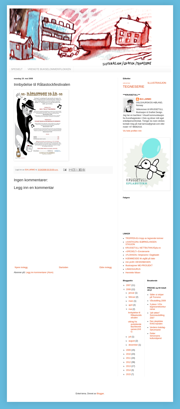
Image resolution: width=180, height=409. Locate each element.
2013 (128, 366)
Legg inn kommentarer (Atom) (39, 272)
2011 (128, 358)
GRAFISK (126, 83)
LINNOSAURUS (133, 269)
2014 (128, 370)
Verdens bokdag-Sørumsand (158, 328)
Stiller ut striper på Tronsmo (157, 295)
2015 (128, 374)
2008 (128, 289)
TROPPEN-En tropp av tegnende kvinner (144, 238)
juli (130, 337)
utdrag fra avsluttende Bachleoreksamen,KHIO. (134, 326)
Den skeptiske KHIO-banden (156, 322)
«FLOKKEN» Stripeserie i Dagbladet (142, 255)
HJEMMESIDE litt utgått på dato (140, 258)
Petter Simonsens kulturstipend (156, 336)
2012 (128, 362)
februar (132, 297)
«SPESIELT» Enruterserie (137, 251)
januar (132, 293)
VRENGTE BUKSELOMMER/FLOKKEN (49, 69)
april (131, 305)
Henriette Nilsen (132, 272)
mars (131, 301)
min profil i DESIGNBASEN (138, 262)
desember (133, 345)
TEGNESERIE (133, 86)
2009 (128, 350)
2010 (128, 354)
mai (131, 309)
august (132, 341)
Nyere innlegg (21, 267)
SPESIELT (16, 69)
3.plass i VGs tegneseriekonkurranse (158, 307)
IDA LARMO (145, 99)
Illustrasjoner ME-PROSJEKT (139, 265)
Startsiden (63, 267)
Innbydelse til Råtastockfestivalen (135, 315)
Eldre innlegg (106, 267)
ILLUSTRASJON (157, 82)
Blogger (100, 393)
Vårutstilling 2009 (158, 300)
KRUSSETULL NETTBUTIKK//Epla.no (143, 248)
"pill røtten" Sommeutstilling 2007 (157, 315)
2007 (128, 285)
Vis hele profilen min (132, 131)
